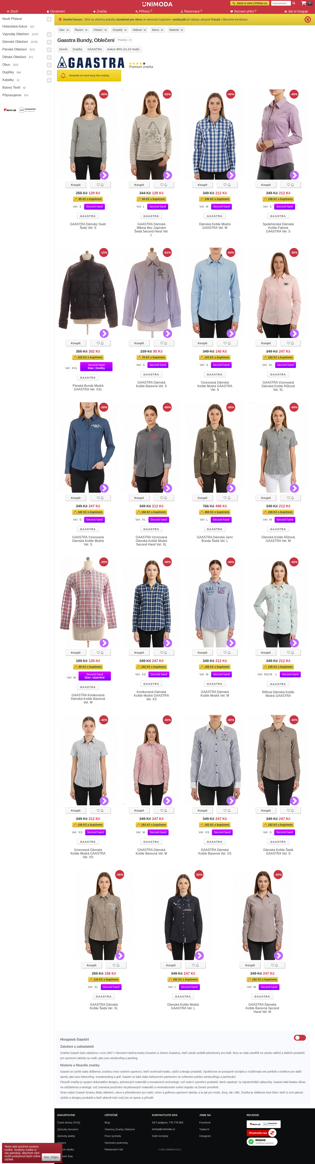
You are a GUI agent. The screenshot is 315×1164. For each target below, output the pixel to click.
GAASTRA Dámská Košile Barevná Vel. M (151, 851)
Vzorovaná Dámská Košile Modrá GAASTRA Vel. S (214, 386)
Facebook (205, 1122)
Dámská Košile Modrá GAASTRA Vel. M (215, 225)
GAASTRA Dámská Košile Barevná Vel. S (151, 384)
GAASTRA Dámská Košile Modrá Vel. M (214, 693)
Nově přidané (12, 18)
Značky (100, 11)
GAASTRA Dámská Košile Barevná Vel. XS (214, 851)
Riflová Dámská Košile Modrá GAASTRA (278, 693)
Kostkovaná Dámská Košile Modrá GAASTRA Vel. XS (151, 695)
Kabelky (8, 80)
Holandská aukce (14, 26)
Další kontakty (160, 1135)
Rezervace (191, 11)
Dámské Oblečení (15, 41)
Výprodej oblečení (15, 34)
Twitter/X (204, 1129)
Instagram (205, 1135)
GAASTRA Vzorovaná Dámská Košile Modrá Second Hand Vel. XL (151, 540)
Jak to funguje (296, 11)
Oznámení (56, 11)
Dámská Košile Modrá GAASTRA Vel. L (183, 1006)
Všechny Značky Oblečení (120, 1129)
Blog (107, 1122)
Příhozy (143, 11)
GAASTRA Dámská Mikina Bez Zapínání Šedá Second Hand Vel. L (151, 229)
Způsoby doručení (67, 1129)
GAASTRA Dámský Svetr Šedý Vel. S (88, 225)
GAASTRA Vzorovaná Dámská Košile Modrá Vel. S (88, 540)
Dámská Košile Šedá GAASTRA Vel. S (278, 851)
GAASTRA (88, 216)
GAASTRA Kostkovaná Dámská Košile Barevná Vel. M (88, 698)
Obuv (6, 64)
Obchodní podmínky (116, 1142)
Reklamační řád (114, 1149)
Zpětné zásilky (65, 1149)
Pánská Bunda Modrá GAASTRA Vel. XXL (88, 387)
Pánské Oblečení (14, 49)
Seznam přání (243, 11)
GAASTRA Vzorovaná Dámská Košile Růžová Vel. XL (278, 386)
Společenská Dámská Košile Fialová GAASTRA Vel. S (278, 227)
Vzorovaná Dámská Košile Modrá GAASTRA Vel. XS (88, 853)
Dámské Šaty (65, 1156)
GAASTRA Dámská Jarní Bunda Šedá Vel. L (215, 539)
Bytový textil (11, 87)
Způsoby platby (66, 1135)
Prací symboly (113, 1135)
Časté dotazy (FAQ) (68, 1122)
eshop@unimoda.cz (163, 1129)
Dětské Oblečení (14, 57)
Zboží (12, 11)
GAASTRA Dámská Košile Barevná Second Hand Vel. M (262, 1008)
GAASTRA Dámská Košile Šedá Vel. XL (104, 1006)
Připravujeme (11, 95)
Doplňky (8, 72)
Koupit (75, 184)
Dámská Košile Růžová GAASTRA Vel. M (278, 539)
